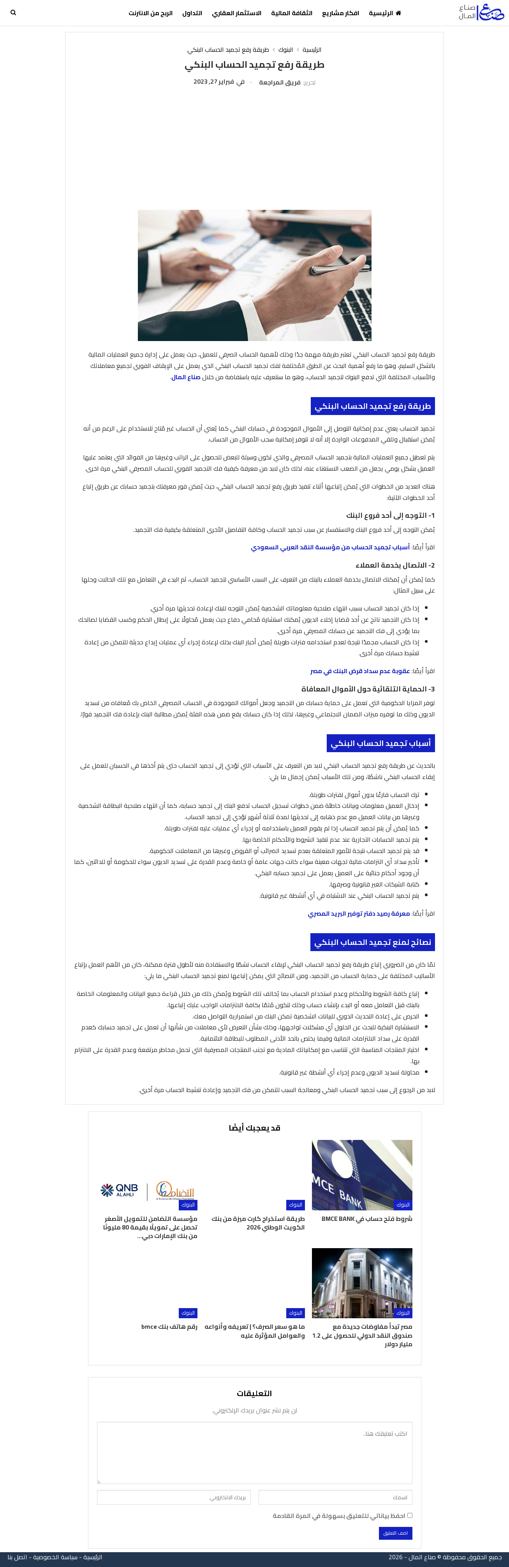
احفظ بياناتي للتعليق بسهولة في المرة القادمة (339, 1516)
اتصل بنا (17, 1557)
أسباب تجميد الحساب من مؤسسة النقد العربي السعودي (330, 547)
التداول (192, 13)
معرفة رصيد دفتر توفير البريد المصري (359, 913)
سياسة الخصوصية (55, 1557)
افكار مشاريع (340, 13)
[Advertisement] (254, 145)
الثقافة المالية (292, 13)
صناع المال (186, 377)
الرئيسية (385, 13)
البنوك (403, 1205)
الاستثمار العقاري (237, 13)
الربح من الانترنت (151, 13)
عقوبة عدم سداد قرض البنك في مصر (360, 671)
